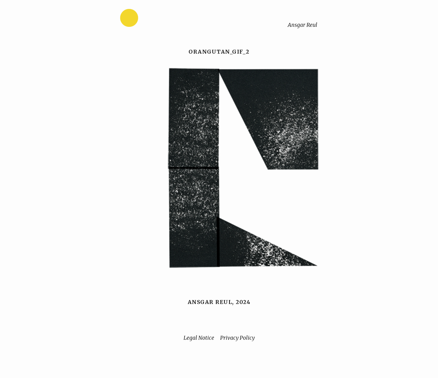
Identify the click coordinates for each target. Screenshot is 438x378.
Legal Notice (199, 337)
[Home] (146, 19)
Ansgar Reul (302, 25)
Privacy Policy (237, 337)
